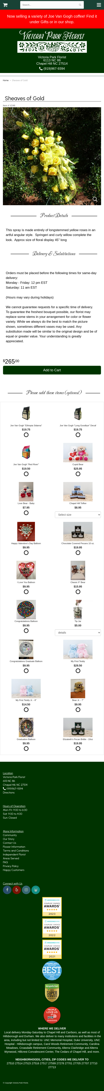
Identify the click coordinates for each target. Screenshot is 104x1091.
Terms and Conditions (16, 850)
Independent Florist (14, 854)
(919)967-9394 (52, 68)
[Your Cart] (5, 5)
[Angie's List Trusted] (52, 992)
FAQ (5, 862)
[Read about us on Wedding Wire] (35, 890)
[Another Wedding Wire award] (52, 949)
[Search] (80, 5)
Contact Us (9, 843)
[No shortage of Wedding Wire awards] (52, 927)
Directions (9, 792)
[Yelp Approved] (52, 1014)
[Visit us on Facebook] (7, 890)
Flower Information (14, 846)
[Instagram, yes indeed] (26, 890)
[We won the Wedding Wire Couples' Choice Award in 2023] (52, 906)
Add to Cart (52, 370)
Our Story (8, 839)
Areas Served (11, 858)
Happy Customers (13, 870)
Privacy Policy (11, 866)
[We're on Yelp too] (16, 890)
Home (6, 80)
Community (10, 835)
